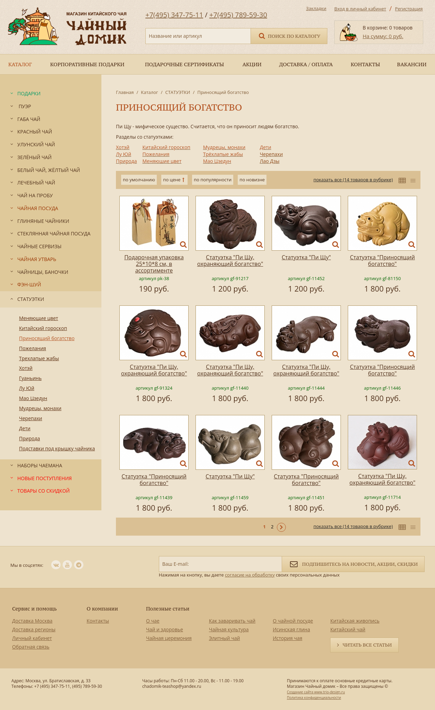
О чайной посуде (293, 620)
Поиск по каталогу (288, 35)
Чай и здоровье (164, 629)
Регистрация (409, 9)
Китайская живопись (354, 620)
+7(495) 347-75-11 (174, 14)
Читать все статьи (367, 645)
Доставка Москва (32, 620)
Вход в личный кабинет (360, 9)
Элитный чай (224, 638)
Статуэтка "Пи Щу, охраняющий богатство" (230, 260)
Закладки (316, 8)
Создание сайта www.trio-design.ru (316, 692)
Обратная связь (30, 646)
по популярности (213, 179)
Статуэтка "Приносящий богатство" (382, 260)
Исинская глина (291, 629)
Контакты (98, 620)
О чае (153, 620)
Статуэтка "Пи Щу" (306, 257)
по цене (171, 179)
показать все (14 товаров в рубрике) (353, 179)
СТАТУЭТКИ (177, 92)
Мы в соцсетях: (26, 565)
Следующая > (281, 527)
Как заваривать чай (232, 620)
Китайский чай (347, 629)
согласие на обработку (250, 575)
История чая (287, 638)
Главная (125, 92)
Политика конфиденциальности (314, 697)
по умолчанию (139, 179)
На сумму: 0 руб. (383, 36)
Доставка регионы (33, 629)
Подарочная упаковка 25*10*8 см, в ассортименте (154, 263)
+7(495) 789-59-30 (238, 14)
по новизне (252, 179)
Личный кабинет (32, 638)
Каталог (149, 92)
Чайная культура (229, 629)
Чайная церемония (169, 638)
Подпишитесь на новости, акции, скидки (353, 564)
